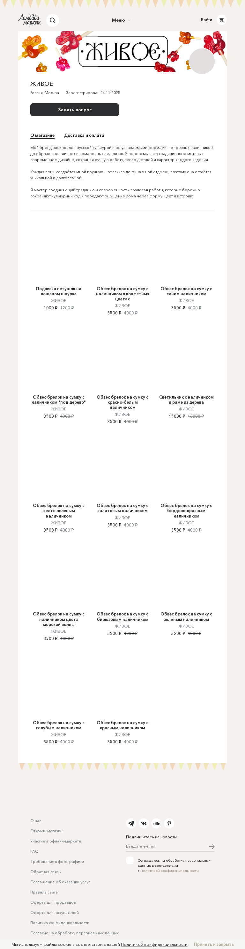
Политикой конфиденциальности (169, 870)
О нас (35, 820)
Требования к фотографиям (57, 861)
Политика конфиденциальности (59, 922)
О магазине (42, 135)
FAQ (34, 851)
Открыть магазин (46, 830)
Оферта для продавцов (53, 902)
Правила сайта (44, 892)
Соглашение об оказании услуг (60, 881)
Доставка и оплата (84, 135)
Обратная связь (45, 871)
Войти (206, 19)
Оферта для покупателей (54, 912)
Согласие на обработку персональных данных (74, 933)
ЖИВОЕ (59, 324)
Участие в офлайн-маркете (55, 841)
